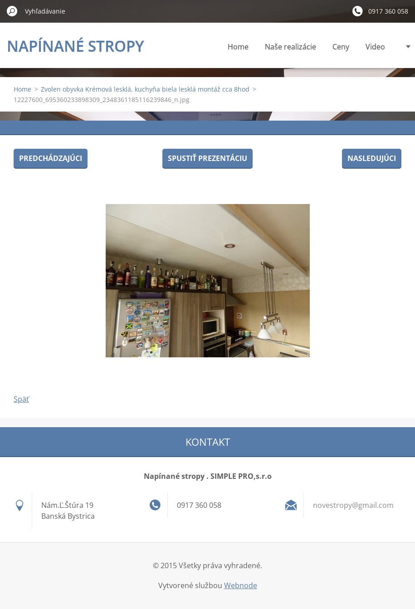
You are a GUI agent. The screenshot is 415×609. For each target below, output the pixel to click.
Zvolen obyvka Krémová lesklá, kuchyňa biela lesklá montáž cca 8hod (145, 89)
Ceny (340, 47)
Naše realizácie (290, 47)
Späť (21, 399)
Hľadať (12, 11)
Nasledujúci (371, 158)
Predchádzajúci (50, 158)
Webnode (240, 585)
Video (375, 47)
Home (238, 47)
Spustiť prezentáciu (207, 158)
